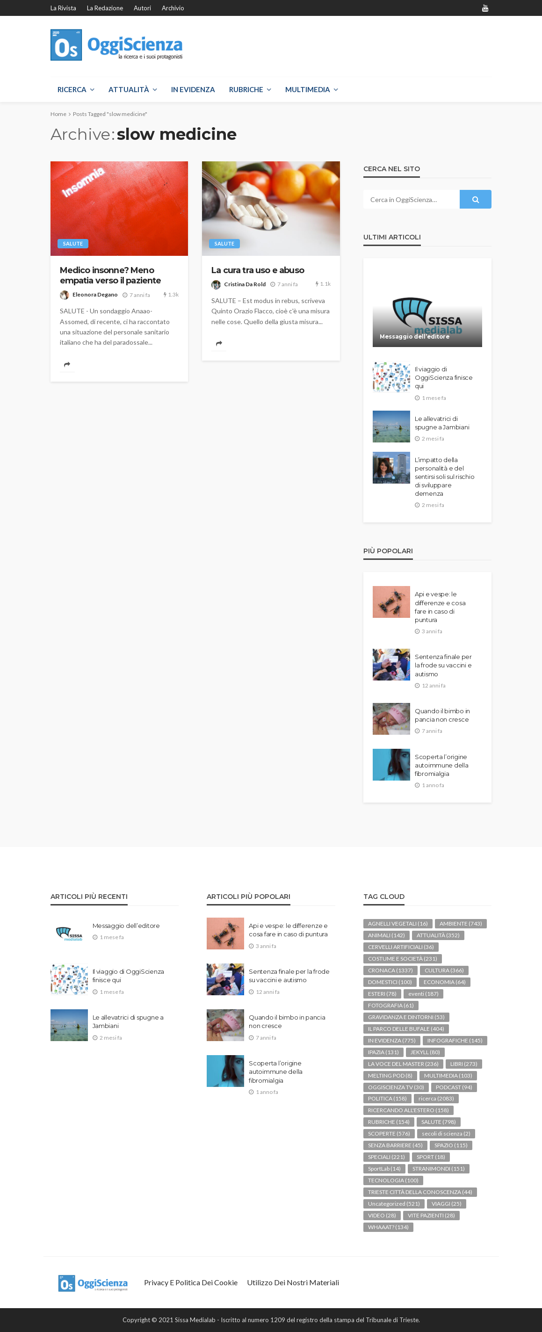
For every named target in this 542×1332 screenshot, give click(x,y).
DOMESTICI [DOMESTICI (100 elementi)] (390, 981)
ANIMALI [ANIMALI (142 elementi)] (386, 935)
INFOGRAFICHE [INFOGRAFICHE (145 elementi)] (455, 1040)
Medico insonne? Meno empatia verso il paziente (110, 275)
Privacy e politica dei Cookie (191, 1282)
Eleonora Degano (95, 294)
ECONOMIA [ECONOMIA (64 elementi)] (445, 981)
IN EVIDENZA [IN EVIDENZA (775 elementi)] (392, 1040)
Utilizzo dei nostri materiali (293, 1282)
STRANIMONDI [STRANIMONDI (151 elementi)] (438, 1168)
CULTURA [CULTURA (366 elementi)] (444, 970)
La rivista (63, 8)
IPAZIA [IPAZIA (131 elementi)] (383, 1052)
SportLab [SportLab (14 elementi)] (384, 1168)
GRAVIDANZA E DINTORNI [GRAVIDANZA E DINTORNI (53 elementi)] (406, 1017)
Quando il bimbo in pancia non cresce (442, 715)
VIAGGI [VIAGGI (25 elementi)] (447, 1203)
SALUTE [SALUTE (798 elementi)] (438, 1121)
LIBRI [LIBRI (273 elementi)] (463, 1063)
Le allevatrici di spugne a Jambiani (442, 423)
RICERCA (72, 89)
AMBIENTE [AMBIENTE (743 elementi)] (461, 923)
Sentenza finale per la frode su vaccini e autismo (443, 665)
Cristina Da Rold (245, 284)
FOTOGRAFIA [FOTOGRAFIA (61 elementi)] (391, 1005)
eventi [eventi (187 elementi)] (423, 993)
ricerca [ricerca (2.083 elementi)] (436, 1098)
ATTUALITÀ (128, 89)
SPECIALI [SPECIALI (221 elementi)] (386, 1156)
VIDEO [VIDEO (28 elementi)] (382, 1215)
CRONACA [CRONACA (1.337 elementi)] (390, 970)
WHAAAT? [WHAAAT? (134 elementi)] (388, 1227)
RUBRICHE (246, 89)
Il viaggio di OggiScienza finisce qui (444, 377)
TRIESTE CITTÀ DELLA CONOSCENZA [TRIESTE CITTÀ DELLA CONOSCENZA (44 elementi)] (420, 1191)
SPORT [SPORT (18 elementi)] (431, 1156)
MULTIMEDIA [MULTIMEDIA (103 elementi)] (448, 1075)
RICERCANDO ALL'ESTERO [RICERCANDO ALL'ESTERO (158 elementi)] (408, 1110)
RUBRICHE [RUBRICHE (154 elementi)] (389, 1121)
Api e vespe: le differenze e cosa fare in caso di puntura (440, 606)
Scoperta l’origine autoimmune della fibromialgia (442, 765)
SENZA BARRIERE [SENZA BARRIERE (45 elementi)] (395, 1145)
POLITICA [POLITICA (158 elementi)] (387, 1098)
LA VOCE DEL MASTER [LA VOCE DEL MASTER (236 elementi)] (403, 1063)
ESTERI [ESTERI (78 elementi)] (382, 993)
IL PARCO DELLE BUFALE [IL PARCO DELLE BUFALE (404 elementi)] (406, 1028)
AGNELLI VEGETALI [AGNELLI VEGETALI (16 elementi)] (398, 923)
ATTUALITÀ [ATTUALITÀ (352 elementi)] (438, 935)
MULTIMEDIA (307, 89)
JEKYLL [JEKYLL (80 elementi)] (425, 1052)
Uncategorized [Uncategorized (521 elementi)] (394, 1203)
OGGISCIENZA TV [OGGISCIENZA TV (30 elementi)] (396, 1087)
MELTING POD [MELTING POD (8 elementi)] (390, 1075)
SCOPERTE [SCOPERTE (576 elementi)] (389, 1133)
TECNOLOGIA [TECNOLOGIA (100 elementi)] (393, 1180)
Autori (142, 8)
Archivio (173, 8)
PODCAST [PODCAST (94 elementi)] (454, 1087)
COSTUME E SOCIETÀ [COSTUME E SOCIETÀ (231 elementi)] (402, 958)
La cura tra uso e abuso (257, 270)
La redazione (105, 8)
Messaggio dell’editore (415, 336)
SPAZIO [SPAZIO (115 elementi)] (451, 1145)
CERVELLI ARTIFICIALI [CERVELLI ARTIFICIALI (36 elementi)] (401, 946)
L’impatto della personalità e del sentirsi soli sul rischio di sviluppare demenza (445, 477)
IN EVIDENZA (193, 89)
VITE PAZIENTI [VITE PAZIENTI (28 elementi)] (431, 1215)
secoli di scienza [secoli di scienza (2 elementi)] (446, 1133)
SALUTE (73, 243)
